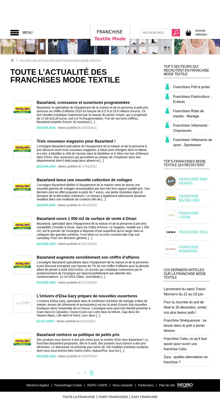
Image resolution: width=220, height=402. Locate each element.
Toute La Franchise (78, 397)
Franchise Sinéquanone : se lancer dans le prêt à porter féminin (185, 326)
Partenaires (146, 385)
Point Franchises (113, 397)
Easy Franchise (144, 397)
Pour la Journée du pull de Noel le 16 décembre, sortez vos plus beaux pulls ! (185, 307)
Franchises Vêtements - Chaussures (191, 128)
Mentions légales (37, 385)
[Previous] (78, 372)
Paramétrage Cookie (68, 385)
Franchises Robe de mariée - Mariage (188, 113)
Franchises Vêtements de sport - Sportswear (192, 142)
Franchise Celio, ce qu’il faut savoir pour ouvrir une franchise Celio (185, 344)
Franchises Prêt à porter (191, 87)
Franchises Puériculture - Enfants (192, 99)
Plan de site (167, 385)
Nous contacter (123, 385)
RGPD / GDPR (97, 385)
